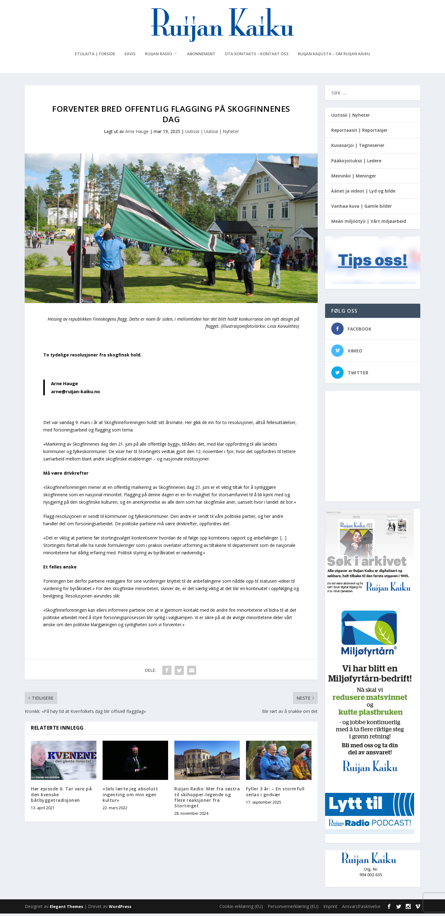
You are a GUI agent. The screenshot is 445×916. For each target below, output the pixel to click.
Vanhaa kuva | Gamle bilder (361, 208)
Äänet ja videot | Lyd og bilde (363, 193)
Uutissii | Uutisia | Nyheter (212, 134)
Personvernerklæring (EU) (293, 909)
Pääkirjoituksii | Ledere (356, 163)
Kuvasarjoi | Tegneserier (357, 148)
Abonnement (201, 56)
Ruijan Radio (158, 56)
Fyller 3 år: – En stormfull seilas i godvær (275, 794)
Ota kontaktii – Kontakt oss (257, 56)
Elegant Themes (66, 909)
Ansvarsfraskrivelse (361, 909)
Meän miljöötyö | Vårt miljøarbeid (368, 224)
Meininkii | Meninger (353, 178)
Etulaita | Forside (95, 56)
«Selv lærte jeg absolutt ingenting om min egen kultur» (130, 796)
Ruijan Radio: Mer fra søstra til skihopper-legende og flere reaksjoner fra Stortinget (207, 799)
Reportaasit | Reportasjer (359, 132)
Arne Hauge (137, 134)
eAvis (130, 56)
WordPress (120, 909)
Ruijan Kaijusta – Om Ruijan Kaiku (334, 56)
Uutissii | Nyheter (350, 117)
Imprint (330, 909)
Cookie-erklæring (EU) (241, 909)
